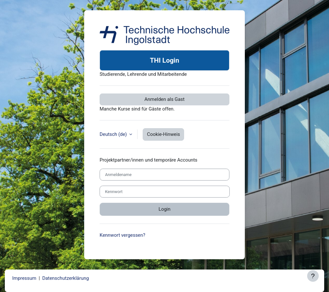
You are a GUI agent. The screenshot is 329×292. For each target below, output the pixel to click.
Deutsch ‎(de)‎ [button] (114, 134)
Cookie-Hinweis (163, 134)
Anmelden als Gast (165, 99)
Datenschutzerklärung (65, 278)
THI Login (164, 60)
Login (165, 209)
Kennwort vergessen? (122, 235)
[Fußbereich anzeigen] (313, 276)
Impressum (24, 278)
